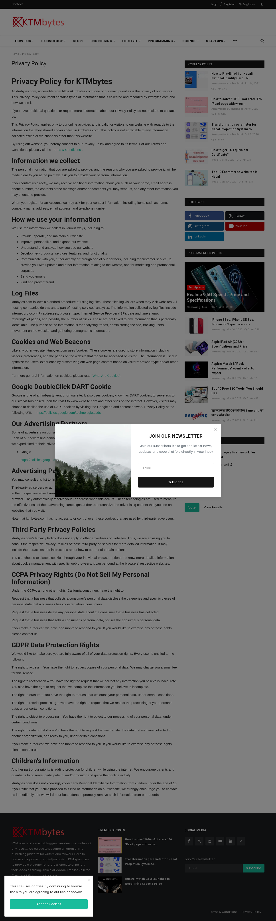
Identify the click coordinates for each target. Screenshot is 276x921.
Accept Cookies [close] (49, 904)
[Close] (215, 429)
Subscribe (175, 482)
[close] (89, 880)
